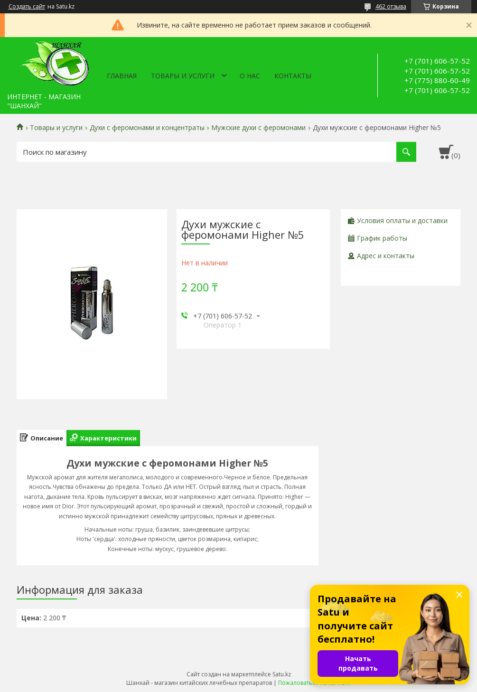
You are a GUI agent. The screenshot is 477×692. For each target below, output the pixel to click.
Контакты (292, 75)
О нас (250, 75)
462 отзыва (390, 6)
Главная (122, 75)
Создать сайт (27, 6)
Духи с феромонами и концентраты (147, 127)
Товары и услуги (183, 75)
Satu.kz (281, 674)
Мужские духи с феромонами (258, 127)
